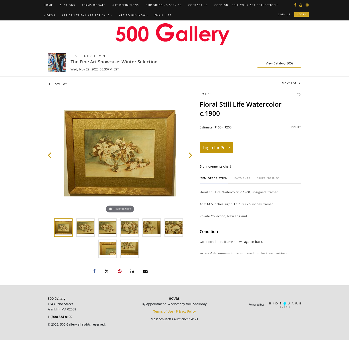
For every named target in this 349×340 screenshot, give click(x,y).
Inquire (295, 127)
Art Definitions (125, 5)
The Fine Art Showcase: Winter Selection (114, 62)
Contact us (198, 5)
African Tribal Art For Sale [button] (86, 15)
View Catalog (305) (279, 63)
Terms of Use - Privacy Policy (174, 311)
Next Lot (291, 83)
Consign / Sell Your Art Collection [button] (245, 5)
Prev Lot (58, 84)
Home (48, 5)
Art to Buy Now (132, 15)
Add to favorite (298, 94)
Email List (162, 15)
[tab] (214, 180)
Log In (301, 14)
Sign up (284, 14)
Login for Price (216, 147)
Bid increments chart (215, 166)
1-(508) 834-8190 (60, 317)
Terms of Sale (94, 5)
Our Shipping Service (164, 5)
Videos (49, 15)
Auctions (67, 5)
